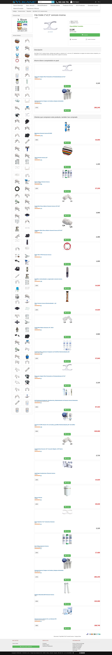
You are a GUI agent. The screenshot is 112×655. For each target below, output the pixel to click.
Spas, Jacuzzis (30, 5)
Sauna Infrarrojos (18, 5)
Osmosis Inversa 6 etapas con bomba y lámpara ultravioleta (49, 101)
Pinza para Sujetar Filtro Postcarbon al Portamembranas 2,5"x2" (50, 76)
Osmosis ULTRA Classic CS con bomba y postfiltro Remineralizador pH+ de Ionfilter (55, 424)
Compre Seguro (46, 644)
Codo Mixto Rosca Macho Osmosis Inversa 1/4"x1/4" (47, 206)
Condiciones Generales (77, 644)
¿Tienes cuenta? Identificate (26, 646)
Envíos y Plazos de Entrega (78, 643)
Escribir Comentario (91, 39)
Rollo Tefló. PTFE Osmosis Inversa (43, 254)
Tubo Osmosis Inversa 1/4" (41, 157)
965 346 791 (62, 2)
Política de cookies (76, 648)
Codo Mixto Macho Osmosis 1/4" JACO (44, 327)
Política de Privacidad (77, 646)
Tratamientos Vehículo (32, 8)
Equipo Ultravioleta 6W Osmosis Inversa (44, 594)
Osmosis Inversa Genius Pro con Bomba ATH (45, 619)
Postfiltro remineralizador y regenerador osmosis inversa (48, 279)
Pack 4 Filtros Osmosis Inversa (42, 181)
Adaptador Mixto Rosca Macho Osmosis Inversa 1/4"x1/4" (48, 230)
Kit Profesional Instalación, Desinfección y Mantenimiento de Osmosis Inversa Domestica (56, 400)
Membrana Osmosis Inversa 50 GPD (43, 133)
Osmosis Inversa (55, 5)
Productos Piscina (68, 5)
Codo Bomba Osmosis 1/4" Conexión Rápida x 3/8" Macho (49, 449)
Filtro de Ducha (38, 497)
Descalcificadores (42, 5)
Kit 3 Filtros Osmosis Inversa (42, 546)
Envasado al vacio (93, 5)
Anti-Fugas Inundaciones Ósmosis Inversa (45, 473)
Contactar (45, 643)
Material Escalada (18, 8)
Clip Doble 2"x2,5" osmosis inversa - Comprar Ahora (70, 636)
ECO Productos (80, 5)
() (38, 79)
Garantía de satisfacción (48, 646)
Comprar (85, 35)
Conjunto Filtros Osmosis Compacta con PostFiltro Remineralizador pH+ (52, 351)
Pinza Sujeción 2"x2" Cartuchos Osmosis (45, 521)
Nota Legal (75, 650)
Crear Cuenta (15, 643)
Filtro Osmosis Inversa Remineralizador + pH (45, 303)
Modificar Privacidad (77, 647)
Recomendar (74, 39)
